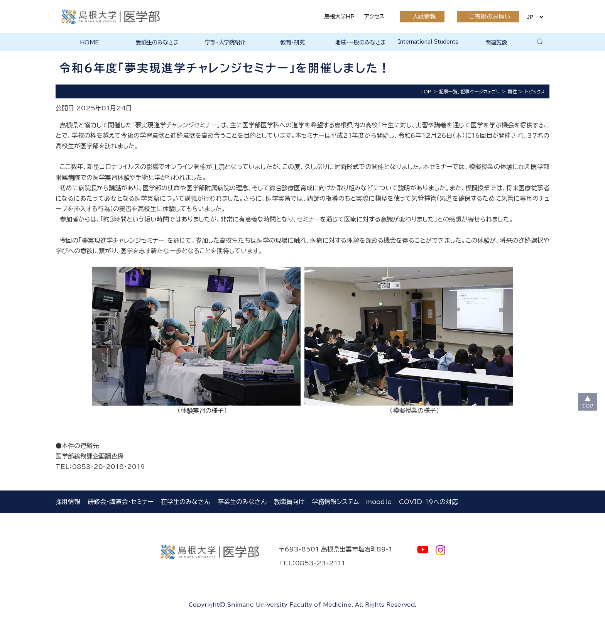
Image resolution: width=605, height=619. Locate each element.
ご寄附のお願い (490, 16)
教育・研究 (293, 42)
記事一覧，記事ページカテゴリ (469, 91)
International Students (428, 41)
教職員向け (289, 502)
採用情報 (68, 502)
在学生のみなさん (185, 502)
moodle (379, 502)
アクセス (374, 16)
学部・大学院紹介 (225, 42)
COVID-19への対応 (428, 502)
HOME (89, 42)
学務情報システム (335, 502)
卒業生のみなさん (242, 502)
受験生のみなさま (157, 42)
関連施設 (496, 42)
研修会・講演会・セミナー (121, 502)
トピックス (535, 91)
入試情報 (424, 16)
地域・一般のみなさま (360, 42)
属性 (512, 91)
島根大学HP (339, 16)
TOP (425, 91)
